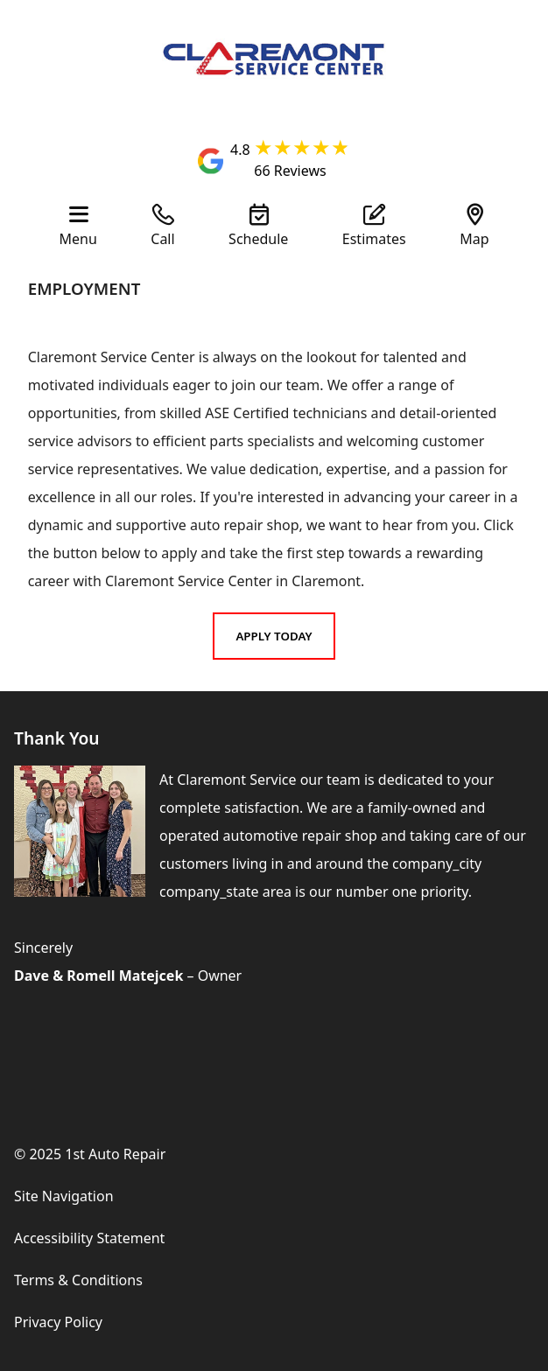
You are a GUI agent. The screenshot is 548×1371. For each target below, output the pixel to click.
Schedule (258, 237)
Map (474, 237)
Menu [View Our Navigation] (78, 237)
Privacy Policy (58, 1322)
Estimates (374, 237)
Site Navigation (64, 1196)
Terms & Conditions (78, 1280)
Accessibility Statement (89, 1238)
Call (162, 237)
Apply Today (273, 636)
